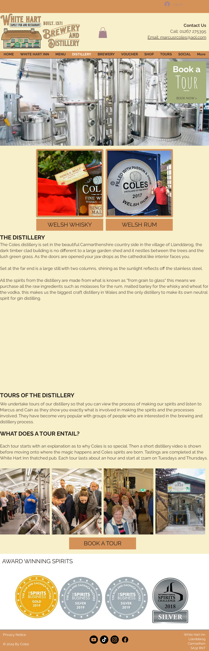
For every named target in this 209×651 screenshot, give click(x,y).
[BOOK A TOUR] (102, 543)
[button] (102, 32)
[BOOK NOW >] (186, 98)
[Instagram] (114, 639)
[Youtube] (94, 639)
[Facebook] (125, 639)
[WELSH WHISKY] (69, 225)
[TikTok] (104, 639)
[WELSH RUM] (139, 225)
